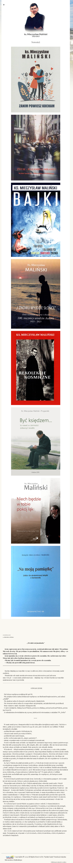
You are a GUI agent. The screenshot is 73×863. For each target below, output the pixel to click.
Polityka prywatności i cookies (58, 862)
